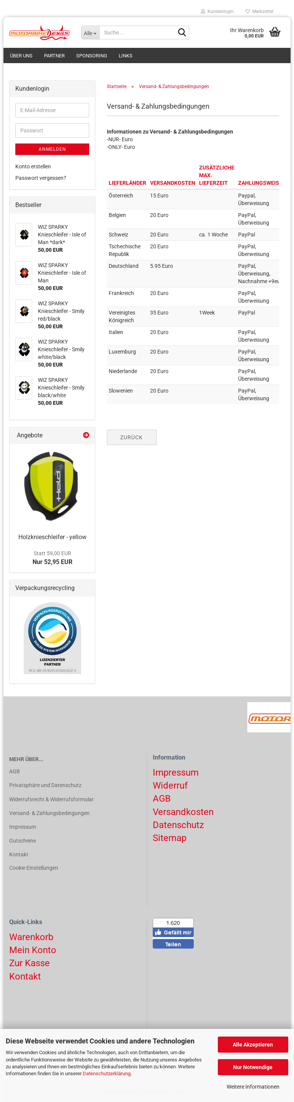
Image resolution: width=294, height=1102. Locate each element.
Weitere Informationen (253, 1087)
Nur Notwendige (253, 1067)
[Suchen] (182, 33)
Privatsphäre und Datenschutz (45, 785)
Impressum (22, 827)
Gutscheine (22, 841)
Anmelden (52, 149)
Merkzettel (259, 11)
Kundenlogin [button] (217, 11)
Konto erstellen (33, 166)
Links (125, 56)
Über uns (21, 56)
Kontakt (18, 854)
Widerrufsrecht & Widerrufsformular (51, 799)
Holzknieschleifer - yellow (52, 537)
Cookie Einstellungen (33, 868)
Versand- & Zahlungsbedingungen (49, 813)
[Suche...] (90, 32)
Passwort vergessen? (40, 178)
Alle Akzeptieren (253, 1045)
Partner (54, 56)
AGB (14, 771)
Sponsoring (91, 56)
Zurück (131, 437)
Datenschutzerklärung (107, 1073)
